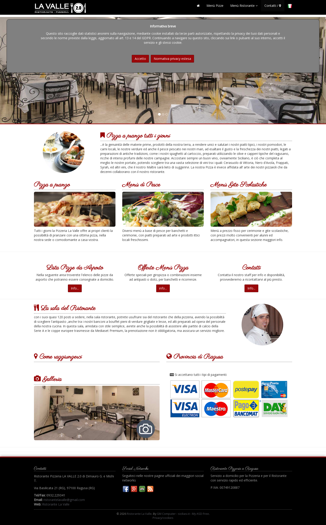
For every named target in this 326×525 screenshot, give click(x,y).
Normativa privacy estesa (172, 58)
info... (163, 288)
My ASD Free (200, 514)
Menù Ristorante (244, 8)
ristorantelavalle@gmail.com (64, 500)
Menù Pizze (214, 8)
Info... (75, 288)
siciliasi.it (184, 514)
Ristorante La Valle (56, 504)
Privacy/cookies (163, 518)
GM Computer (166, 514)
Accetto (140, 58)
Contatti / (272, 8)
